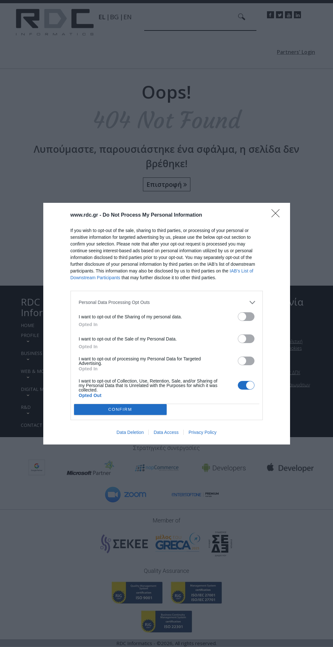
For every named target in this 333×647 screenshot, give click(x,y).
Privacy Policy (202, 432)
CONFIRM (120, 409)
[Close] (277, 215)
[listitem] (166, 302)
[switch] (246, 316)
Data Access (166, 432)
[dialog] (166, 323)
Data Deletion (130, 432)
